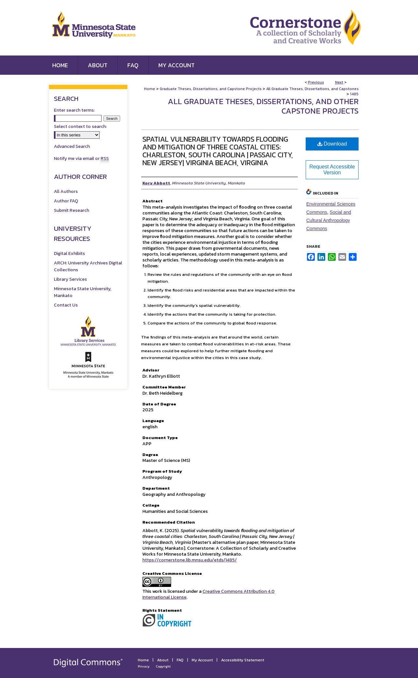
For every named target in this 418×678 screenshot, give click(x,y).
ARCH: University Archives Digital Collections (88, 266)
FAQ (180, 660)
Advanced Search (72, 146)
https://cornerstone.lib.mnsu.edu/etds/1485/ (189, 560)
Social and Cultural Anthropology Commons (328, 220)
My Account (202, 660)
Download (332, 144)
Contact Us (66, 305)
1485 (354, 94)
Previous (316, 82)
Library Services (70, 279)
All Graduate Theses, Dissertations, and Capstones (312, 89)
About (163, 660)
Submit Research (71, 210)
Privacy (144, 666)
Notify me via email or (81, 158)
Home (149, 89)
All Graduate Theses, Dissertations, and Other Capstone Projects (263, 106)
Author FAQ (66, 200)
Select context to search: (80, 126)
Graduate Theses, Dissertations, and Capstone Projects (211, 89)
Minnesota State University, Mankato (82, 292)
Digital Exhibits (69, 253)
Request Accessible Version (332, 169)
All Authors (66, 191)
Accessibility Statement (242, 660)
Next (339, 82)
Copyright (163, 666)
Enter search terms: (74, 110)
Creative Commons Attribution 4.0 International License (208, 594)
